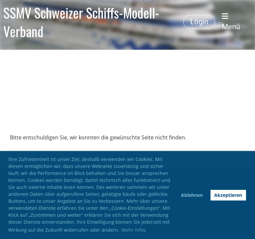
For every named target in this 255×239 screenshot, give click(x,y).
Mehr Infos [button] (134, 230)
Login (199, 22)
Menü (231, 22)
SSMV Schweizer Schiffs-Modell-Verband (81, 21)
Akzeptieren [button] (228, 195)
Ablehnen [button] (192, 195)
